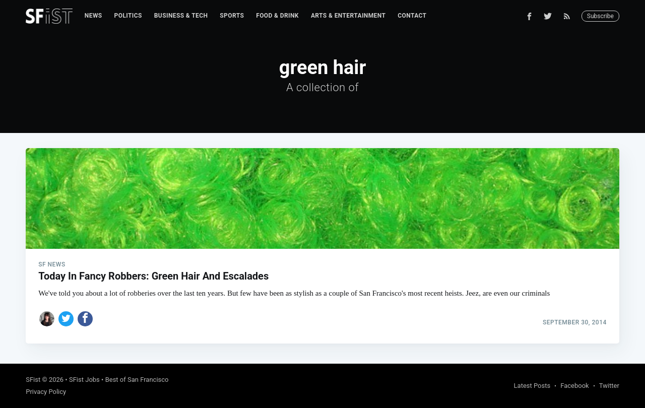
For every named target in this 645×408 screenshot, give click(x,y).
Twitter (609, 385)
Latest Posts (532, 385)
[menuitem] (93, 16)
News (93, 15)
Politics (128, 15)
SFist (33, 379)
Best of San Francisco (137, 379)
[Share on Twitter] (66, 318)
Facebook (574, 385)
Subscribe (600, 16)
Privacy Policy (46, 391)
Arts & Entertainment (348, 15)
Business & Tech (181, 15)
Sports (232, 15)
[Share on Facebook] (85, 318)
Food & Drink (277, 15)
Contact (412, 15)
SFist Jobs (84, 379)
